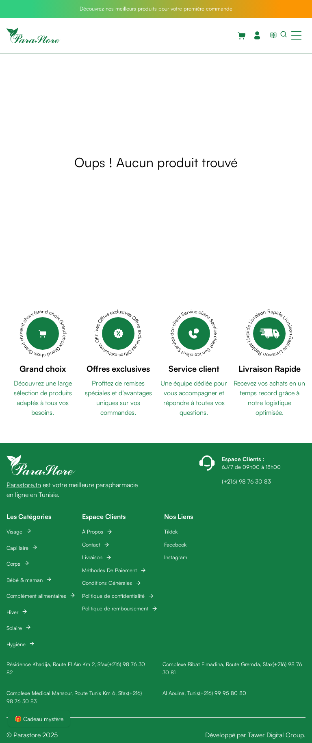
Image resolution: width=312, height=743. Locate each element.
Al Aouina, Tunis (180, 693)
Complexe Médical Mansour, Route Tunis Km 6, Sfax (67, 693)
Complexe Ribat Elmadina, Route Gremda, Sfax (217, 664)
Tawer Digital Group (276, 735)
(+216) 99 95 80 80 (222, 693)
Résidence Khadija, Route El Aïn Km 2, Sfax (56, 664)
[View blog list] (272, 35)
